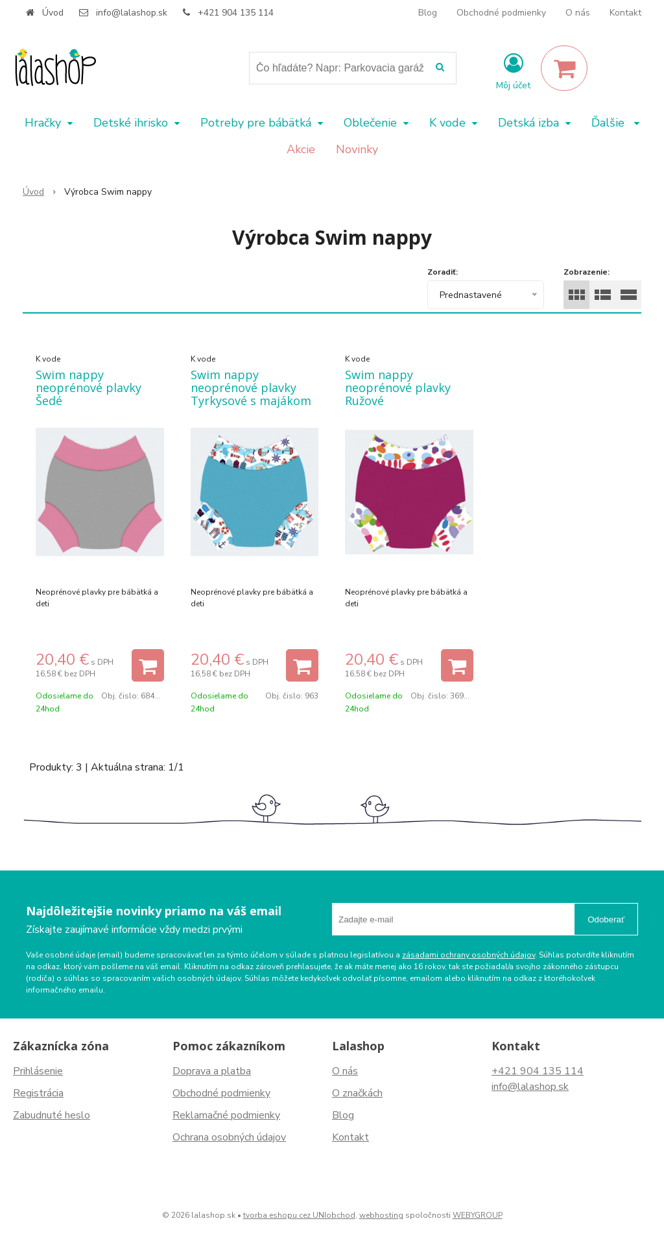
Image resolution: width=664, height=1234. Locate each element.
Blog (427, 12)
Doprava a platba (211, 1071)
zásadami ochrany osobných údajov (468, 955)
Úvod (53, 12)
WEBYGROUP (478, 1215)
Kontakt (625, 12)
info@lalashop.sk (131, 12)
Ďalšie (615, 122)
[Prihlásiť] (513, 70)
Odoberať (605, 919)
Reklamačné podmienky (226, 1115)
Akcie (301, 149)
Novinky (357, 149)
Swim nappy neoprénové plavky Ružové (398, 387)
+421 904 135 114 (236, 12)
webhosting (381, 1215)
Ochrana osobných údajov (229, 1137)
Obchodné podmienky (501, 12)
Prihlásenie (38, 1071)
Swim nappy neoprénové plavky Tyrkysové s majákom (251, 387)
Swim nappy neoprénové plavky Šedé (88, 387)
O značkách (357, 1093)
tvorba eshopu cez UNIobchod (299, 1215)
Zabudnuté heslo (51, 1115)
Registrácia (38, 1093)
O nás (577, 12)
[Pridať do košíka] (148, 665)
